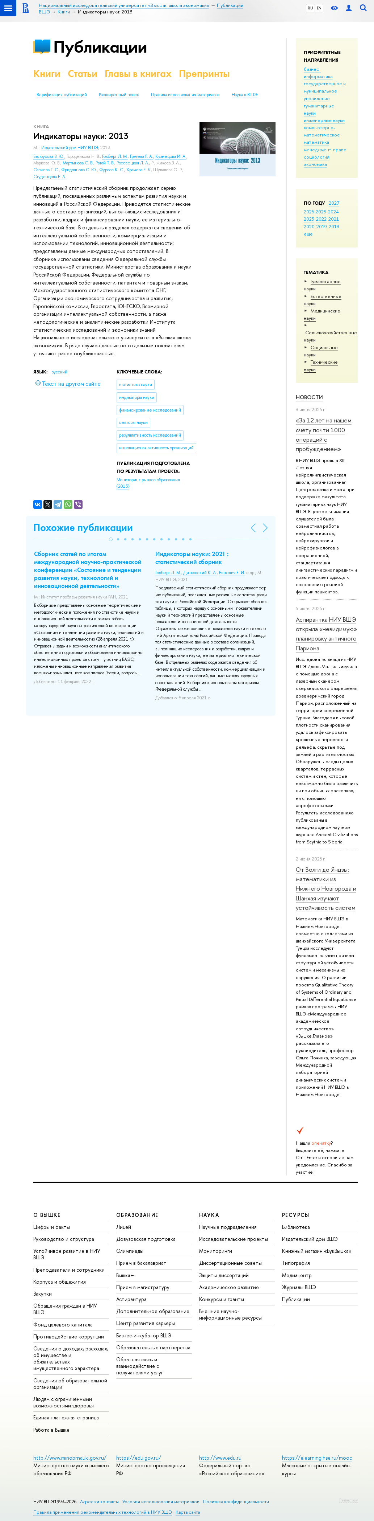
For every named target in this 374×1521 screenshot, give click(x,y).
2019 (321, 226)
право (339, 149)
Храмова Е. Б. (138, 170)
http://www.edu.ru (220, 1457)
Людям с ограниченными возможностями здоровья (63, 1402)
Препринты (204, 73)
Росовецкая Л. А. (133, 163)
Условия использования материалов (160, 1501)
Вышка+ (125, 1275)
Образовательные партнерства (153, 1347)
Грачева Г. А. (141, 156)
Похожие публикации (83, 527)
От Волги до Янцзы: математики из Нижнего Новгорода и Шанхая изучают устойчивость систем (326, 888)
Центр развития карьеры (145, 1323)
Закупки (42, 1293)
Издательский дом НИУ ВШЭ (69, 148)
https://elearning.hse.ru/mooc (317, 1457)
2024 (333, 211)
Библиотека (296, 1226)
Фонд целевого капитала (63, 1324)
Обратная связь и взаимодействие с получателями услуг (139, 1366)
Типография (296, 1262)
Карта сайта (188, 1512)
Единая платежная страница (66, 1417)
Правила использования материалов (185, 95)
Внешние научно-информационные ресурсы (230, 1314)
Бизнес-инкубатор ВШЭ (144, 1335)
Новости (309, 397)
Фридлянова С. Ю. (79, 170)
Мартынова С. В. (78, 163)
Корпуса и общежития (59, 1281)
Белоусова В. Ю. (48, 156)
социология (316, 157)
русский (59, 372)
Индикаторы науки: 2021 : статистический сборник (191, 558)
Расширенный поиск (119, 95)
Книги (46, 73)
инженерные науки (324, 120)
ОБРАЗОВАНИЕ (137, 1214)
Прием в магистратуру (142, 1287)
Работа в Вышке (51, 1429)
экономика (315, 164)
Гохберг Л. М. (115, 156)
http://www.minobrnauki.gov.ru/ (69, 1457)
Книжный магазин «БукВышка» (317, 1250)
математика (316, 142)
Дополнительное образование (152, 1311)
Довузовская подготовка (146, 1238)
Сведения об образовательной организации (70, 1383)
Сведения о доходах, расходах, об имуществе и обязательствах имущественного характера (70, 1358)
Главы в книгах (138, 73)
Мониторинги (215, 1250)
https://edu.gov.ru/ (138, 1457)
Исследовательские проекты (233, 1238)
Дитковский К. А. (200, 573)
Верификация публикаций (62, 95)
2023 (309, 219)
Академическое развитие (229, 1287)
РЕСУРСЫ (296, 1214)
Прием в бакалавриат (141, 1262)
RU (310, 8)
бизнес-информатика (318, 72)
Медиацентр (297, 1275)
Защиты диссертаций (224, 1275)
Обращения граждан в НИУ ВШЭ (65, 1309)
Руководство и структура (63, 1238)
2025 (321, 211)
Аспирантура (131, 1299)
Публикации (100, 47)
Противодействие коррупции (68, 1336)
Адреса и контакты (99, 1501)
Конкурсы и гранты (221, 1299)
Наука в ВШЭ (244, 95)
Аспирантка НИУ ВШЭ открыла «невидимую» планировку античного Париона (326, 633)
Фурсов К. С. (111, 170)
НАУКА (209, 1214)
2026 (309, 211)
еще (308, 233)
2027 (334, 203)
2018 (334, 226)
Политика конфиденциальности (236, 1501)
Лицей (123, 1226)
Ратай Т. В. (105, 163)
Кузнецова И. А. (170, 156)
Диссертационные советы (230, 1262)
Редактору (348, 1499)
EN (319, 8)
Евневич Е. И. (232, 573)
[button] (110, 539)
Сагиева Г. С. (46, 170)
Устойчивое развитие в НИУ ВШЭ (66, 1254)
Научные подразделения (228, 1226)
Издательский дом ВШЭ (310, 1238)
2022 (321, 219)
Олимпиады (129, 1250)
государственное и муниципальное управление (325, 90)
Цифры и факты (51, 1226)
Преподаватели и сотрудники (69, 1269)
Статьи (82, 73)
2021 (333, 219)
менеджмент (317, 149)
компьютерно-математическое (322, 131)
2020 (309, 226)
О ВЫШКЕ (47, 1214)
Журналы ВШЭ (299, 1287)
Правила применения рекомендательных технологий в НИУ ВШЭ (102, 1512)
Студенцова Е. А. (49, 177)
